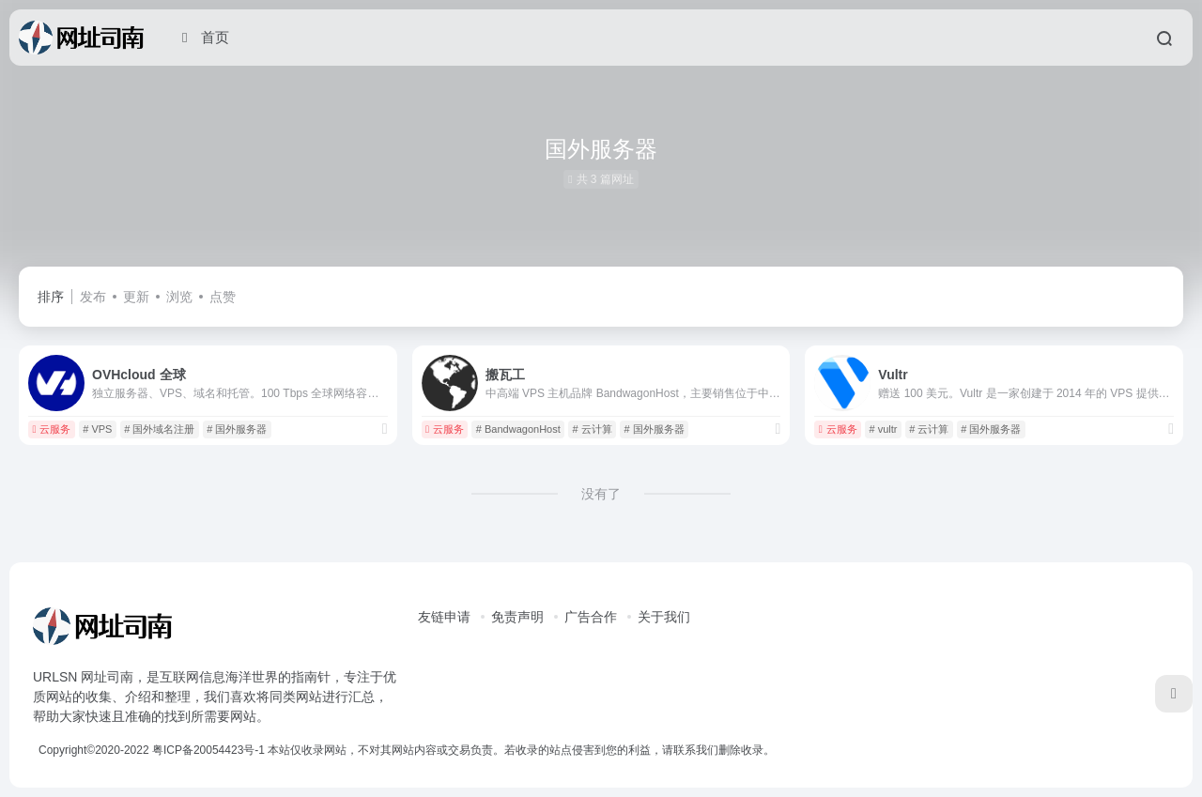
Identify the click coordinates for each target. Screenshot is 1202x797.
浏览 (179, 296)
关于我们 (664, 616)
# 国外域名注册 (159, 429)
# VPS (97, 429)
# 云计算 (592, 429)
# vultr (884, 429)
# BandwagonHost (518, 429)
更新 (136, 296)
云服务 (51, 429)
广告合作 (590, 616)
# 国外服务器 (237, 429)
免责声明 (517, 616)
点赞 (222, 296)
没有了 (601, 493)
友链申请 (444, 616)
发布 (93, 296)
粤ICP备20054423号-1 (208, 750)
